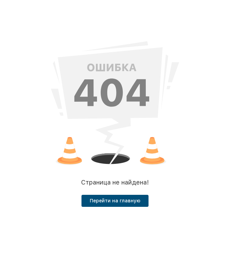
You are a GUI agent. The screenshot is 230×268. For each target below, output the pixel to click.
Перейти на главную (115, 200)
